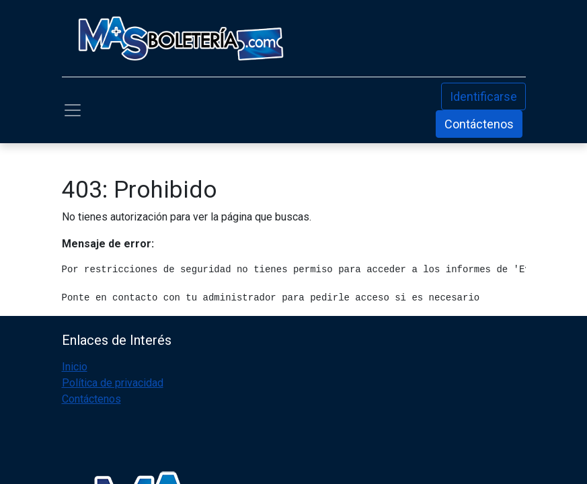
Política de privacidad (112, 382)
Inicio (74, 366)
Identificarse (483, 96)
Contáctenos (479, 124)
